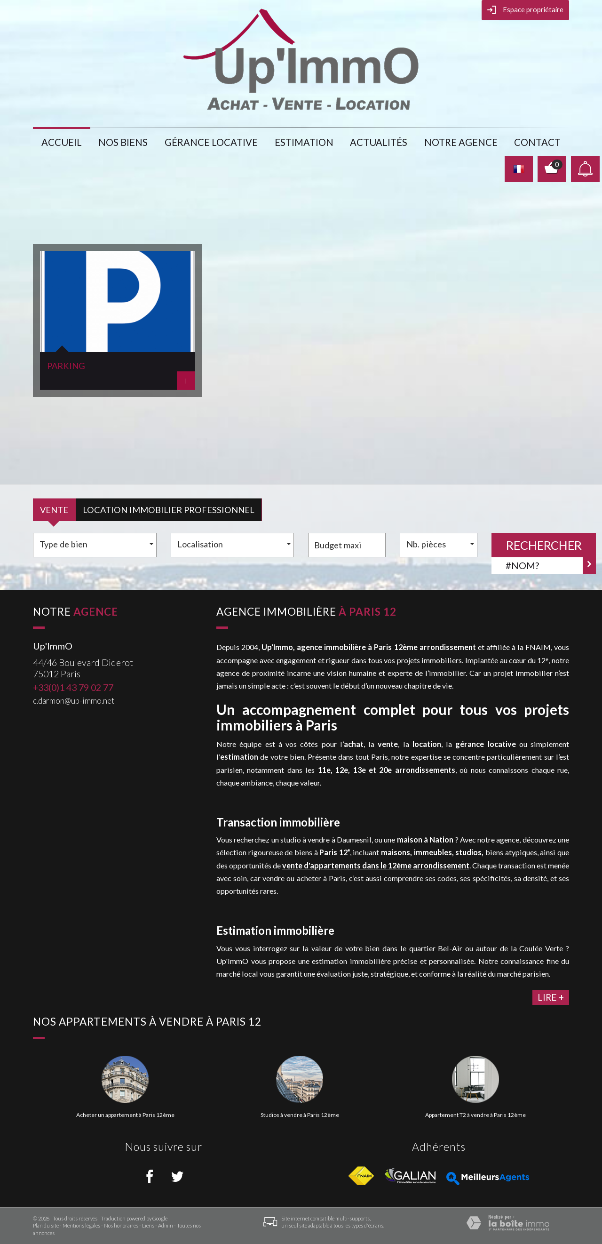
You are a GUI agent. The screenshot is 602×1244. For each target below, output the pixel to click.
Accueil (61, 142)
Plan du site (46, 1225)
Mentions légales (81, 1225)
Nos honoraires (121, 1225)
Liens (148, 1225)
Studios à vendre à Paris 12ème (300, 1115)
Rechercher (544, 545)
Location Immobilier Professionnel (168, 510)
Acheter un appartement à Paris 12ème (125, 1115)
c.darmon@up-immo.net (73, 701)
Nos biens (123, 142)
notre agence (461, 142)
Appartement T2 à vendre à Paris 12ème (475, 1115)
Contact (537, 142)
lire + (551, 997)
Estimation (304, 142)
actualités (378, 142)
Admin (165, 1225)
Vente (54, 510)
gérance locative (211, 142)
